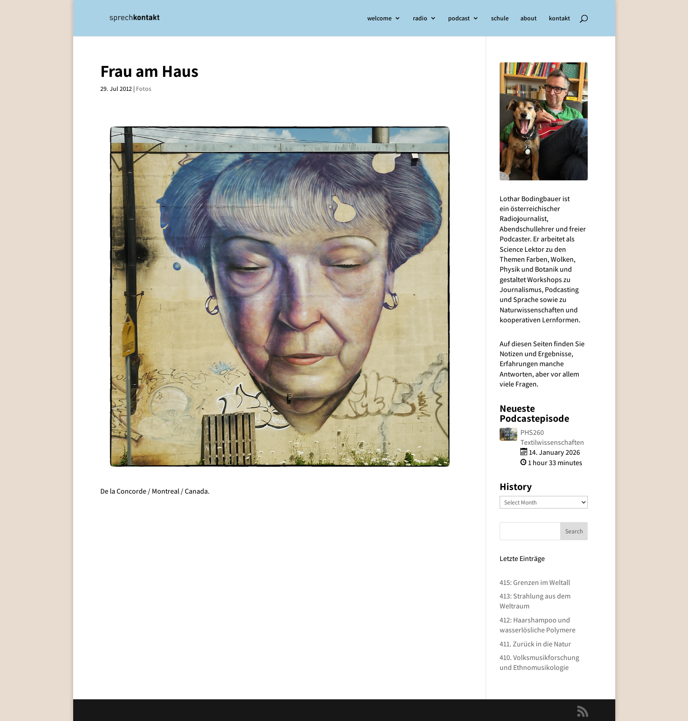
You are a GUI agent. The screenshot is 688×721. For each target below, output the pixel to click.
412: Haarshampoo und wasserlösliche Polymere (538, 625)
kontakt (559, 18)
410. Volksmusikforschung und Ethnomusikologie (539, 662)
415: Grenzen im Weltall (535, 582)
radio (420, 18)
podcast (459, 18)
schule (500, 18)
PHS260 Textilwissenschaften (552, 437)
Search (574, 531)
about (528, 18)
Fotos (143, 89)
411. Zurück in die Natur (535, 644)
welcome (379, 18)
